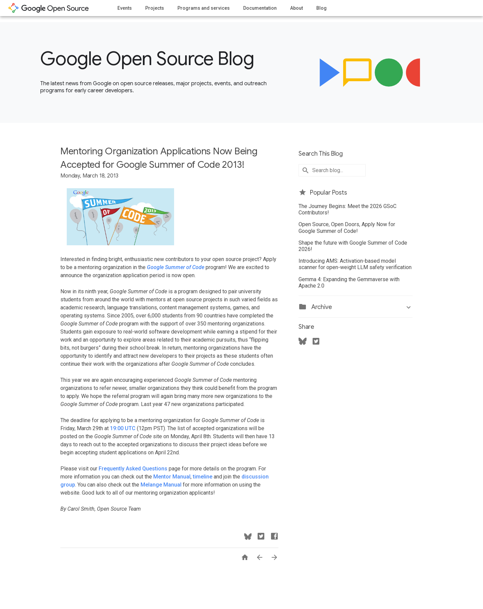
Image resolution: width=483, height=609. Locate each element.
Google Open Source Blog (147, 58)
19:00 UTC (123, 428)
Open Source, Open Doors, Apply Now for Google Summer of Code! (347, 227)
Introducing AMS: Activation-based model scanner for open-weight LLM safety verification (355, 264)
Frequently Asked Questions (133, 468)
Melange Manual (161, 484)
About (296, 8)
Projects (154, 8)
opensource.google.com (48, 8)
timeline (203, 476)
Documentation (260, 8)
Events (124, 8)
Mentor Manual (172, 476)
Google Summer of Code (175, 267)
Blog (321, 8)
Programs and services (203, 8)
